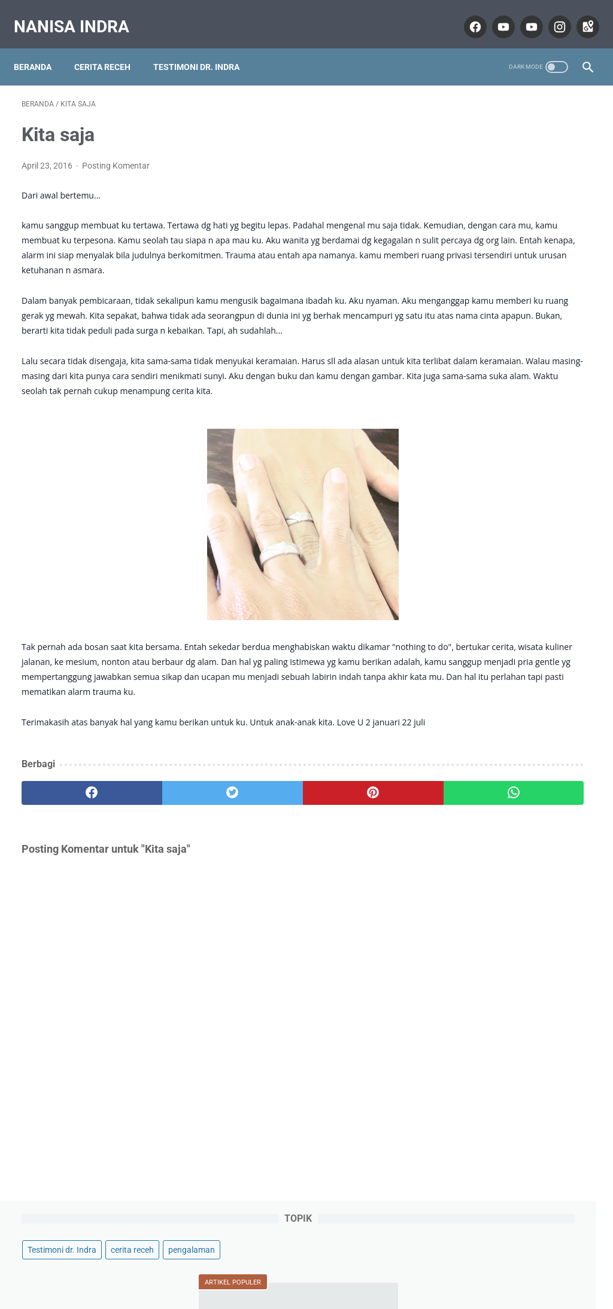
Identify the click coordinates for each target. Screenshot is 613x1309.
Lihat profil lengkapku (518, 887)
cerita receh (555, 123)
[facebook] (466, 14)
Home (307, 1265)
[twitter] (164, 857)
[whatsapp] (354, 857)
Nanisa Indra (79, 14)
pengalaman (474, 146)
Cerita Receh (110, 47)
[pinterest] (258, 857)
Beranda (40, 47)
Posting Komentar (116, 154)
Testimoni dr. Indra (204, 47)
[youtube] (494, 14)
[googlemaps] (578, 14)
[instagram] (550, 14)
